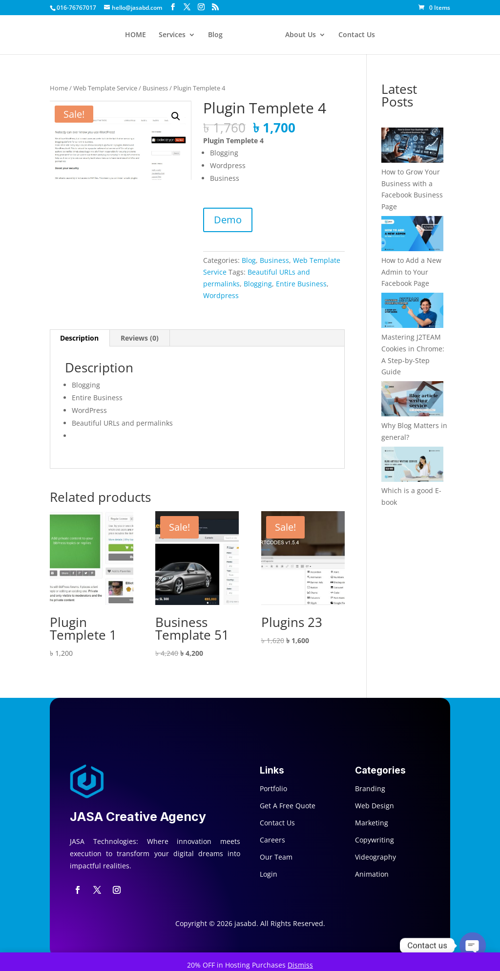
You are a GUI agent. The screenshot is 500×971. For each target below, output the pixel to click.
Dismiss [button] (300, 965)
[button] (176, 116)
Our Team (276, 857)
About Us (300, 35)
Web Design (374, 805)
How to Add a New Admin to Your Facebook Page (411, 272)
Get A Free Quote (287, 805)
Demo (228, 219)
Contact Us (356, 35)
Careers (272, 839)
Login (268, 874)
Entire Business (301, 283)
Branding (370, 788)
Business (155, 88)
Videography (375, 857)
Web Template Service (105, 88)
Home (59, 88)
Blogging (258, 283)
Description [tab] (79, 338)
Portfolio (273, 788)
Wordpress (221, 295)
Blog (215, 35)
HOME (135, 35)
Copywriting (374, 839)
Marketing (371, 822)
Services (172, 35)
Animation (372, 874)
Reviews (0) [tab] (140, 338)
